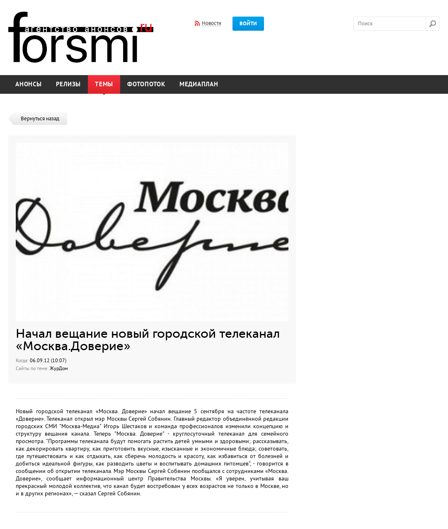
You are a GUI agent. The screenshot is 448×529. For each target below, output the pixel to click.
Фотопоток (146, 84)
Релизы (68, 84)
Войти (248, 23)
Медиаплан (198, 84)
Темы (104, 84)
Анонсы (28, 84)
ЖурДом (59, 368)
